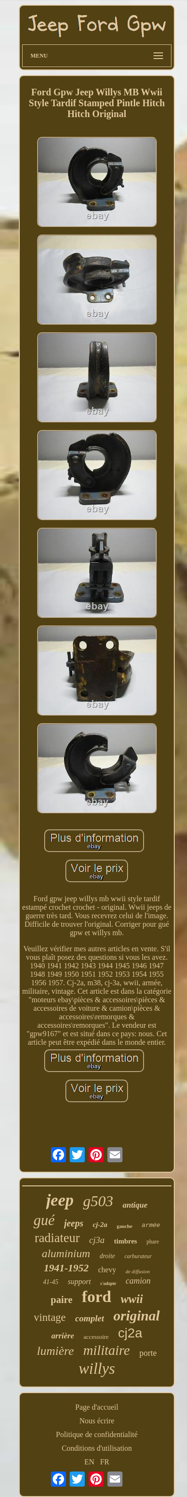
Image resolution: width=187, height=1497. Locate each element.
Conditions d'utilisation (97, 1448)
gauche (124, 1226)
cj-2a (100, 1224)
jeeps (73, 1223)
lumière (55, 1351)
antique (134, 1205)
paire (62, 1299)
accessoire (95, 1336)
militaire (106, 1350)
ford (96, 1296)
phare (152, 1241)
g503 (98, 1201)
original (137, 1315)
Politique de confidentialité (97, 1434)
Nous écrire (96, 1421)
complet (89, 1318)
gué (44, 1220)
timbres (125, 1241)
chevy (107, 1270)
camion (138, 1281)
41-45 (50, 1282)
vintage (50, 1317)
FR (104, 1462)
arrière (62, 1335)
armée (151, 1225)
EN (89, 1462)
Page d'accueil (96, 1407)
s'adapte (108, 1283)
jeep (59, 1200)
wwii (132, 1299)
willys (97, 1368)
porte (148, 1353)
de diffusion (137, 1271)
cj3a (97, 1240)
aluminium (66, 1253)
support (79, 1281)
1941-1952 (66, 1268)
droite (107, 1256)
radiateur (57, 1238)
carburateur (138, 1256)
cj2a (130, 1333)
